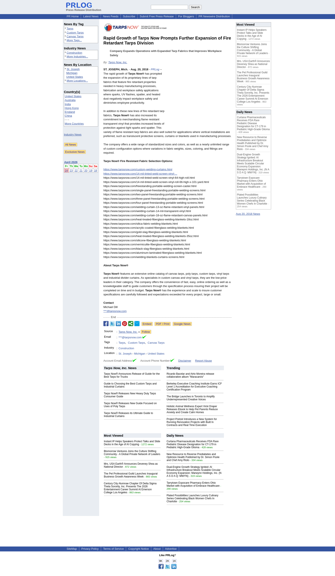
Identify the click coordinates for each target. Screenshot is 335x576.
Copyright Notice (138, 548)
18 (95, 170)
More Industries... (77, 56)
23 (71, 170)
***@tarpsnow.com (115, 311)
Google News (182, 324)
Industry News (72, 134)
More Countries (74, 123)
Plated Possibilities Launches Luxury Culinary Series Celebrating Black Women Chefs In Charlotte (192, 498)
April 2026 (71, 162)
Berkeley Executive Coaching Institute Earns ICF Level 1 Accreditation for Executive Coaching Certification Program (194, 386)
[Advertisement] (200, 98)
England (70, 111)
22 (76, 170)
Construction (74, 52)
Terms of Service (113, 548)
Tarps (69, 28)
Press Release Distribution (83, 8)
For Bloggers (186, 16)
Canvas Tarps (75, 36)
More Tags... (74, 40)
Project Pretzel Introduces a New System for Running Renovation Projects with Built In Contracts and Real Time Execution (192, 422)
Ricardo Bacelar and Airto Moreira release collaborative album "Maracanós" (190, 375)
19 (90, 170)
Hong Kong (72, 108)
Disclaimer (184, 360)
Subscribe (129, 16)
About (157, 548)
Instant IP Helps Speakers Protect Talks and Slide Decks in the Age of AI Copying (132, 443)
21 (80, 170)
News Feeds (110, 16)
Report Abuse (203, 360)
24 (66, 170)
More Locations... (77, 80)
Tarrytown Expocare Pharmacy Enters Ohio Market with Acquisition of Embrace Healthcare (193, 484)
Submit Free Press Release (157, 16)
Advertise (171, 548)
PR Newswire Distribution (214, 16)
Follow (146, 331)
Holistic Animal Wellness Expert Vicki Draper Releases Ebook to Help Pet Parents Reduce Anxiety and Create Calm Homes (192, 409)
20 (85, 170)
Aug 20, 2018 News (248, 213)
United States (74, 76)
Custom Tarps (75, 32)
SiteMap (72, 548)
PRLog (155, 69)
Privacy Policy (90, 548)
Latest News (90, 16)
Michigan (71, 73)
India (68, 104)
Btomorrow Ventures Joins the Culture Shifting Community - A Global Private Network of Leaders (132, 453)
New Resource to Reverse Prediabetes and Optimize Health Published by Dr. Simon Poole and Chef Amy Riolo (193, 457)
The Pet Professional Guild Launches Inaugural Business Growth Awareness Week (131, 475)
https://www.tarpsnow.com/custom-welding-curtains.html (137, 169)
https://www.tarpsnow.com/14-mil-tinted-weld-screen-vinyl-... (140, 173)
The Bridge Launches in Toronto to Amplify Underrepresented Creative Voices (191, 398)
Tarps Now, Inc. (117, 62)
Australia (70, 100)
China (68, 115)
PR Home (73, 16)
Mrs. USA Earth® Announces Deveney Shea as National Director (253, 64)
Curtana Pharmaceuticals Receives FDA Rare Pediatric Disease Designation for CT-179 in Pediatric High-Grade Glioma (193, 444)
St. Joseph (73, 69)
